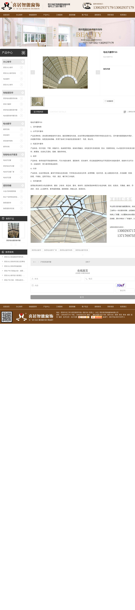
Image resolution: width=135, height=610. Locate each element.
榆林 (60, 317)
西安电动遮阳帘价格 (10, 98)
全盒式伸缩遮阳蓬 (9, 191)
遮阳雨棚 (72, 15)
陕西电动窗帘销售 (66, 250)
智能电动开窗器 (10, 154)
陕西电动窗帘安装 (81, 250)
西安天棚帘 (7, 104)
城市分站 (110, 315)
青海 (124, 315)
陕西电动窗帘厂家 (50, 250)
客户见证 (85, 15)
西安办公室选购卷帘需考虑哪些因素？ (14, 257)
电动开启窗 (7, 160)
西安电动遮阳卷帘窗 (10, 110)
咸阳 (128, 315)
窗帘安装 (6, 129)
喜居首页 (6, 15)
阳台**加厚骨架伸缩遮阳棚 (12, 197)
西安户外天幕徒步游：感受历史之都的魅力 (14, 271)
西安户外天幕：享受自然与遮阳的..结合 (14, 280)
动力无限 (74, 317)
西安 (120, 315)
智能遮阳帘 (33, 15)
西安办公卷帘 (8, 67)
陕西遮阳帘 (7, 203)
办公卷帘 (19, 15)
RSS (101, 315)
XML (105, 315)
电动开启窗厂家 (8, 172)
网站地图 (95, 315)
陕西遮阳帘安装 (8, 208)
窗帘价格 (6, 146)
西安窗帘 (6, 135)
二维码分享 (131, 112)
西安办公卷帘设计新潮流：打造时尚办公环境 (14, 275)
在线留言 (109, 101)
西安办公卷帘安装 (9, 73)
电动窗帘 (6, 79)
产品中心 (46, 15)
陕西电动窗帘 (36, 250)
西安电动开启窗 (8, 166)
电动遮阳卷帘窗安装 (10, 116)
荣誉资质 (110, 15)
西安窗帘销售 (8, 141)
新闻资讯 (98, 15)
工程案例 (59, 15)
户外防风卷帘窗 (45, 262)
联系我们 (123, 15)
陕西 (116, 315)
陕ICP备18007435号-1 (117, 317)
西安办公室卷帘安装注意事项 (14, 261)
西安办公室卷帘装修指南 (13, 266)
